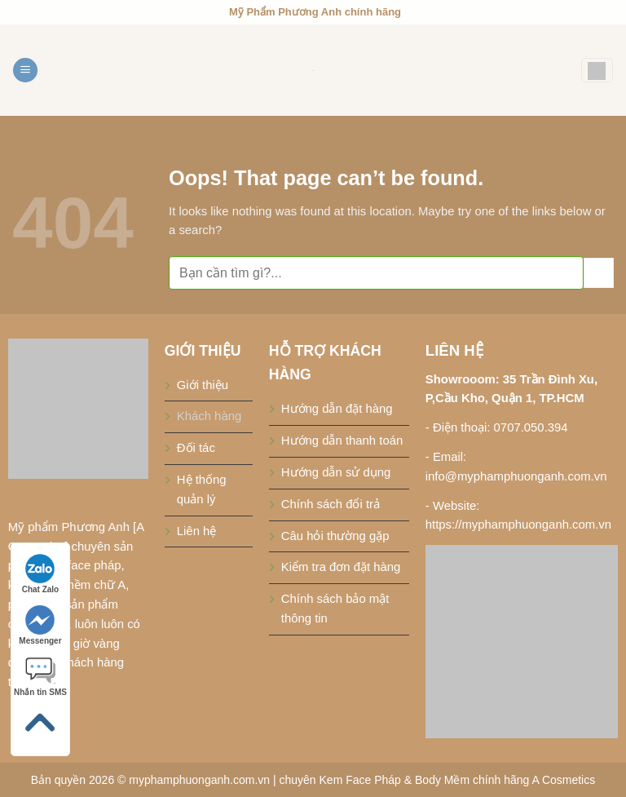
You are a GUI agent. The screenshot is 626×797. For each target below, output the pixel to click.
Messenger (40, 625)
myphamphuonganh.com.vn (199, 779)
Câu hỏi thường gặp (335, 535)
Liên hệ (197, 531)
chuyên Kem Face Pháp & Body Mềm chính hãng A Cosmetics (437, 779)
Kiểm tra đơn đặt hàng (341, 566)
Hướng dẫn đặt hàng (337, 408)
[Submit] (599, 273)
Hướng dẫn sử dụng (336, 472)
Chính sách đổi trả (330, 504)
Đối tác (196, 447)
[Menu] (25, 70)
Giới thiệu (202, 385)
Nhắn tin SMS (40, 677)
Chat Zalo (41, 574)
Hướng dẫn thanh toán (342, 440)
